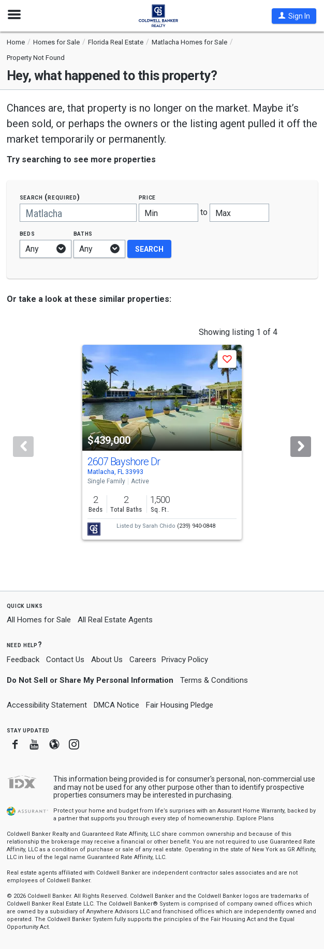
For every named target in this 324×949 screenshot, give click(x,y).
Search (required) (50, 197)
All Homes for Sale (39, 619)
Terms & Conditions (214, 680)
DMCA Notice (116, 705)
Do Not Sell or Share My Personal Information (90, 680)
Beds (27, 233)
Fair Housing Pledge (179, 705)
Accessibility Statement (47, 705)
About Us (107, 659)
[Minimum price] (168, 213)
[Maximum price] (239, 213)
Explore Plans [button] (255, 818)
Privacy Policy (184, 659)
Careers (142, 659)
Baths (83, 233)
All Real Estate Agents (115, 619)
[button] (294, 16)
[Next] (300, 446)
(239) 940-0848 (196, 526)
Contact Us (65, 659)
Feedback (23, 660)
